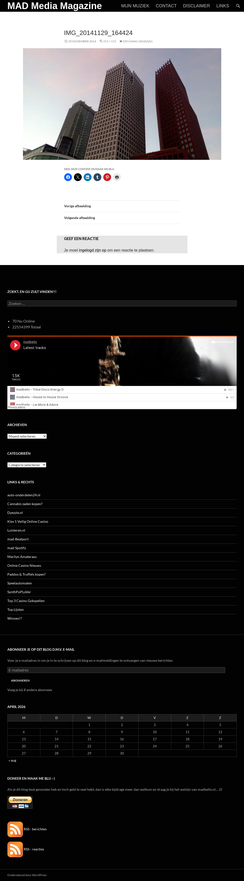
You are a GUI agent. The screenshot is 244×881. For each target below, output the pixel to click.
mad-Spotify (16, 548)
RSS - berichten (27, 829)
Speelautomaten (19, 583)
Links (222, 5)
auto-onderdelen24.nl (23, 495)
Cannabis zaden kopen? (25, 504)
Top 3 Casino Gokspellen (26, 601)
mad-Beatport (18, 539)
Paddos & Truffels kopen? (26, 574)
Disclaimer (196, 5)
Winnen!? (14, 618)
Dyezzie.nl (15, 512)
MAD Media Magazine (54, 6)
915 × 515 (109, 41)
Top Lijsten (15, 609)
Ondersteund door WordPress (26, 875)
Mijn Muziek (135, 5)
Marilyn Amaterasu (22, 557)
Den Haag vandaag (138, 41)
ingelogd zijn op (92, 250)
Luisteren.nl (16, 530)
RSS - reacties (25, 849)
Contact (166, 5)
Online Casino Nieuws (24, 565)
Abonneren (20, 680)
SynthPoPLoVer (19, 592)
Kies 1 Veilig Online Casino (27, 521)
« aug (12, 760)
